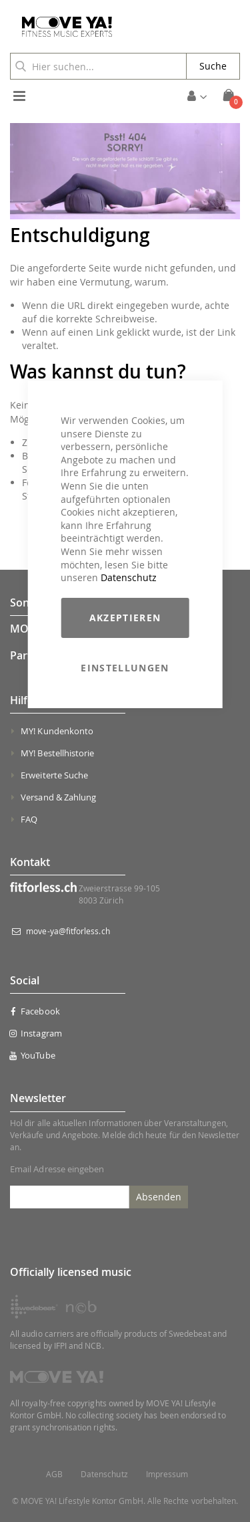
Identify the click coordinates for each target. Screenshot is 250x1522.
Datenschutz (129, 577)
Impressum (167, 1474)
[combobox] (98, 66)
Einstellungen (125, 667)
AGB (54, 1474)
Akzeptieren (125, 617)
